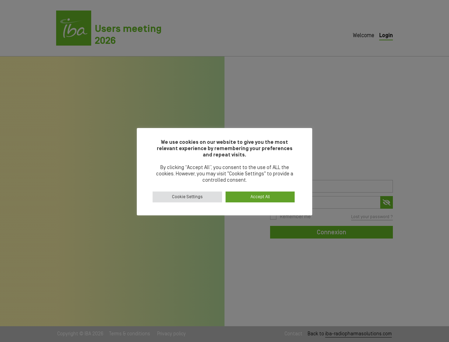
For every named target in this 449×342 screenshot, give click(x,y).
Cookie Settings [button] (187, 197)
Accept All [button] (260, 197)
